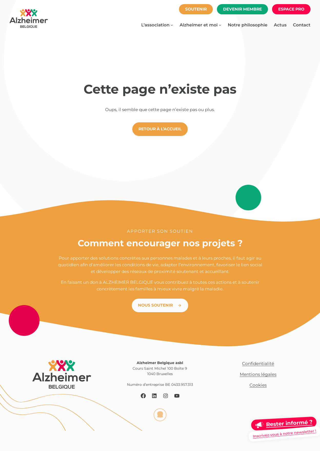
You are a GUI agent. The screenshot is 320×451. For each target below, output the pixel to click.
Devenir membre (242, 9)
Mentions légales (258, 374)
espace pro (291, 9)
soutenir (196, 9)
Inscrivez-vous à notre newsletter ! (284, 433)
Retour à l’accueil (160, 128)
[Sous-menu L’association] (172, 25)
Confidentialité (258, 363)
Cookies (258, 385)
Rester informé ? (289, 423)
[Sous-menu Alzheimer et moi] (220, 25)
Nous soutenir (155, 305)
